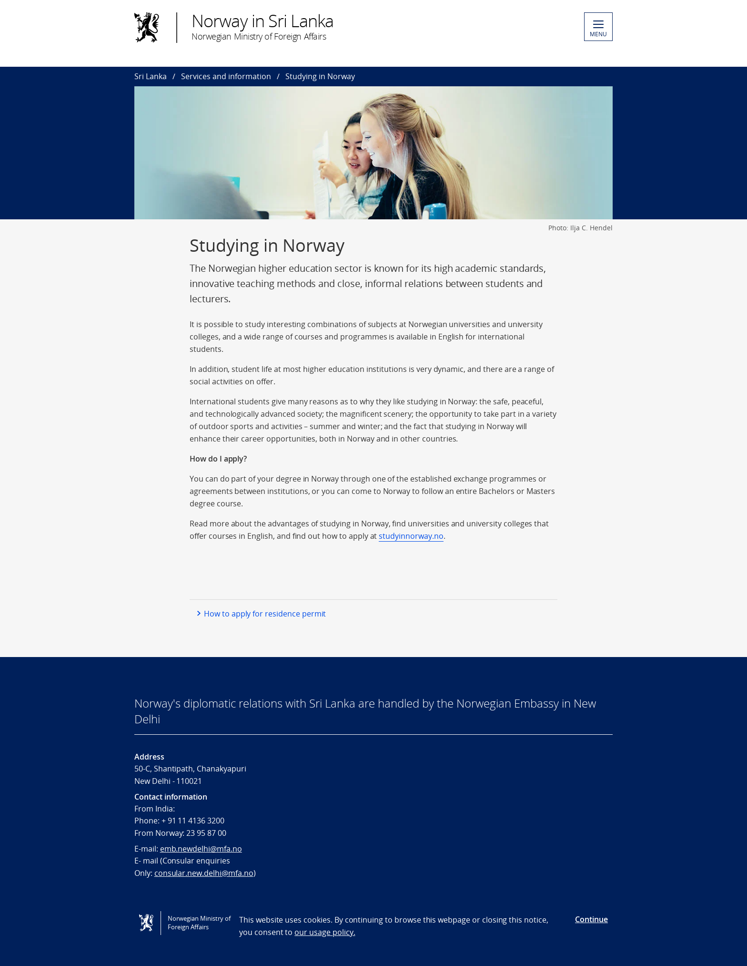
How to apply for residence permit (265, 613)
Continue (591, 919)
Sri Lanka (150, 76)
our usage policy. (324, 932)
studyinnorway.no (411, 536)
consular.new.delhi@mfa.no (203, 873)
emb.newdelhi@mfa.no (201, 848)
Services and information (226, 76)
